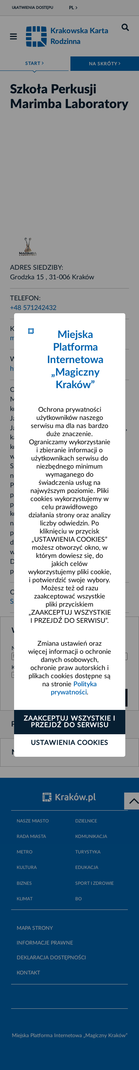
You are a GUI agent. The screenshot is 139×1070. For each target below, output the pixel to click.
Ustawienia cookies (69, 743)
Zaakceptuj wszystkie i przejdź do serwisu (69, 722)
